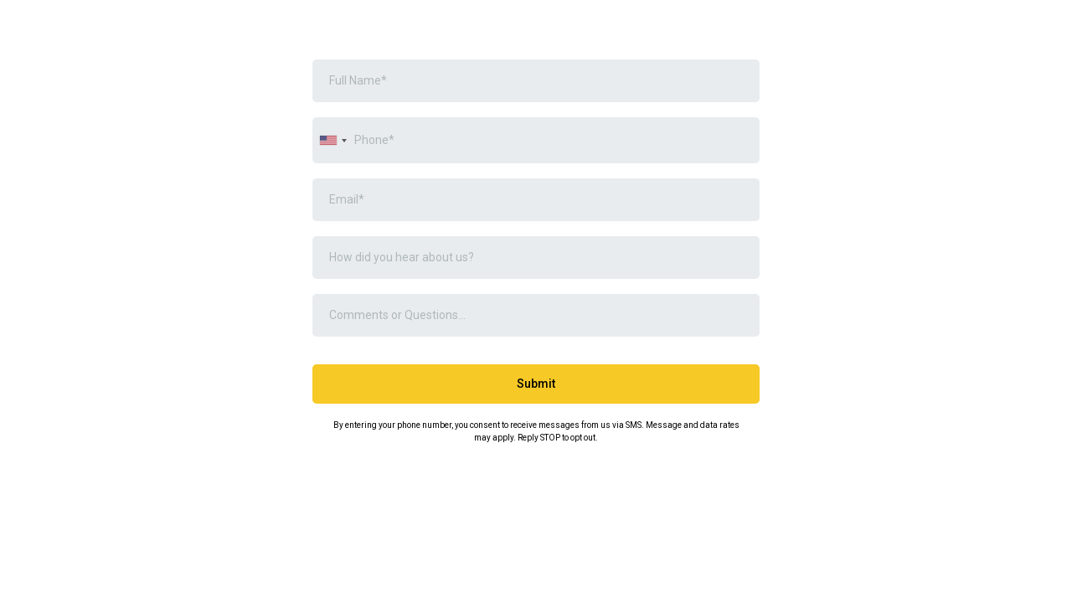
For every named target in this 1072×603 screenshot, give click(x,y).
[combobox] (332, 140)
